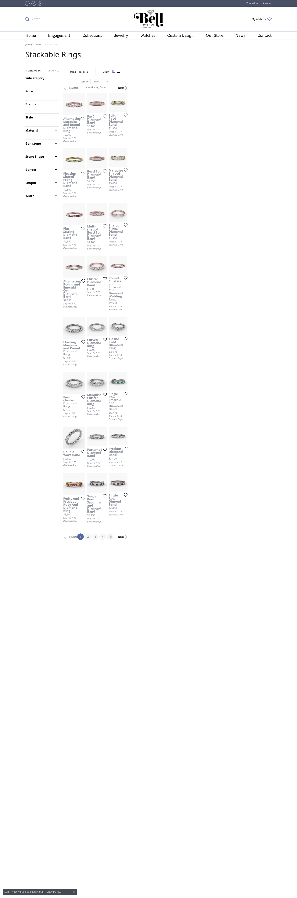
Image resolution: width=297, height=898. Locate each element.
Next (265, 87)
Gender (30, 169)
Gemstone (33, 143)
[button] (251, 3)
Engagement (59, 35)
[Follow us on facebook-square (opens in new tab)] (27, 3)
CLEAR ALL (53, 71)
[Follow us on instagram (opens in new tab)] (33, 3)
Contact (264, 35)
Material (31, 130)
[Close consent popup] (74, 892)
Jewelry (121, 35)
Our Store (214, 35)
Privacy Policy (52, 891)
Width (29, 195)
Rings (38, 44)
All (182, 801)
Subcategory (34, 78)
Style (29, 117)
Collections (92, 35)
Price (29, 91)
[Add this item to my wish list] (128, 165)
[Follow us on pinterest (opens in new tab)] (40, 3)
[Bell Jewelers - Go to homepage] (148, 19)
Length (30, 182)
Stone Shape (34, 156)
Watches (147, 35)
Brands (30, 104)
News (240, 35)
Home (30, 35)
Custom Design (180, 35)
